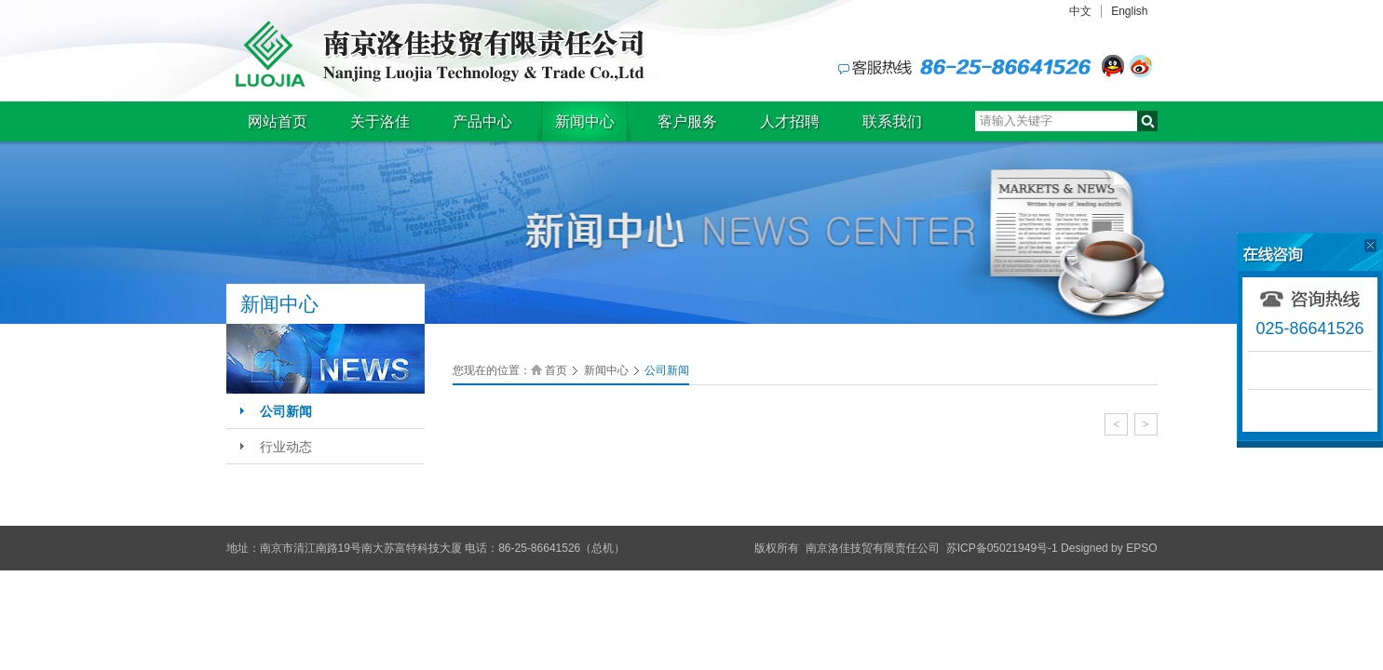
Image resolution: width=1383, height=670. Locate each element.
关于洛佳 (380, 121)
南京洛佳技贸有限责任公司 (435, 53)
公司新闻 (286, 411)
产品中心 (482, 121)
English (1129, 11)
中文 (1080, 11)
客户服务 (687, 121)
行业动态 (286, 446)
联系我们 (892, 121)
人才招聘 (790, 121)
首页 (556, 370)
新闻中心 (585, 121)
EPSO (1141, 548)
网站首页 (277, 121)
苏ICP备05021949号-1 (1002, 548)
